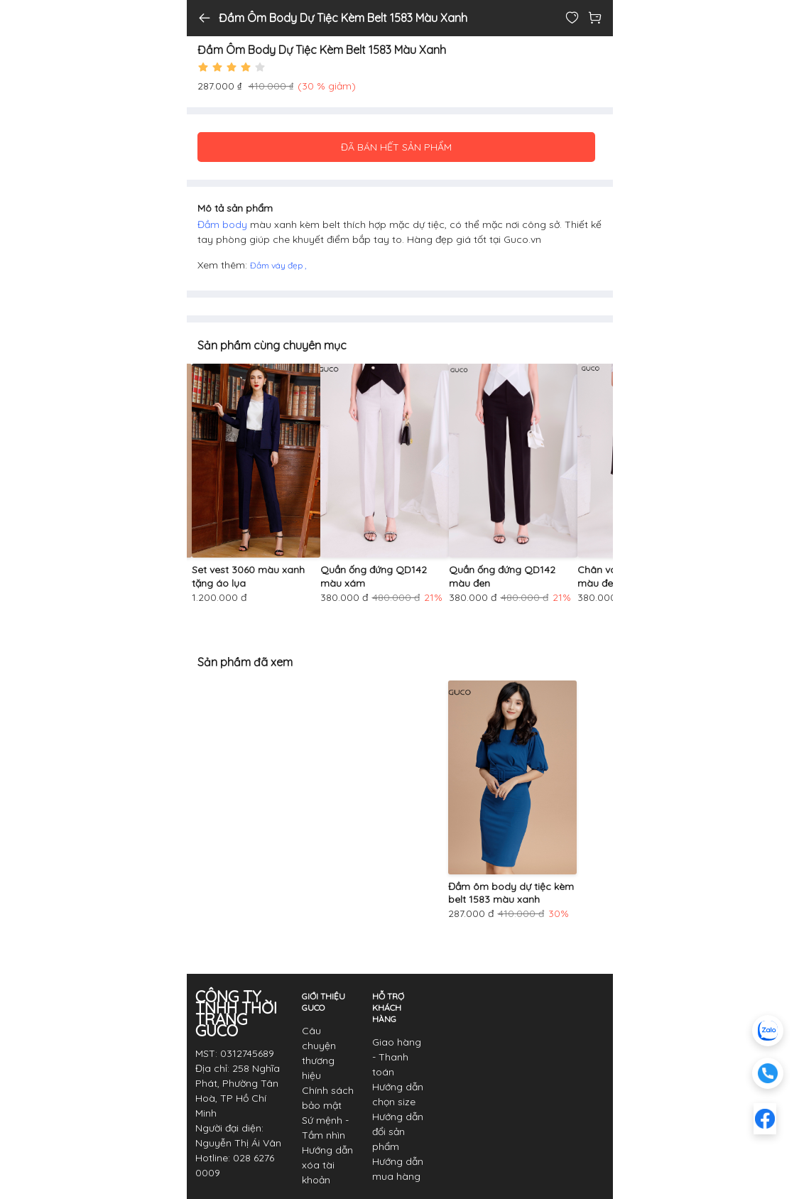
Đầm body (223, 224)
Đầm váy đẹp (277, 265)
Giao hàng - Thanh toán (396, 1057)
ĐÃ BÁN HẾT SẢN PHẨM (396, 147)
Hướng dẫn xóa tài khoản (327, 1165)
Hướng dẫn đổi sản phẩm (397, 1131)
